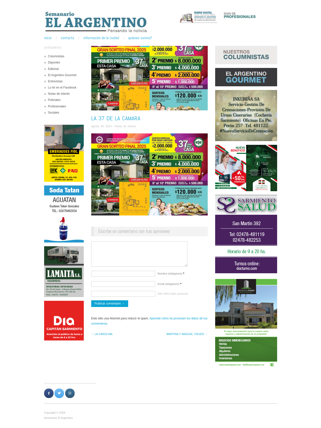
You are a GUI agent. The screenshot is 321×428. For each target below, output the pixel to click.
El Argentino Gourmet (62, 75)
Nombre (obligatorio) (171, 276)
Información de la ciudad (101, 38)
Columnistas (56, 56)
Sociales (53, 112)
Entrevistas (55, 81)
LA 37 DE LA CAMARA (115, 118)
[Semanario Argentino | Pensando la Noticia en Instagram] (70, 393)
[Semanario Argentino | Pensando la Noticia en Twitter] (59, 393)
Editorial (53, 69)
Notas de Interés (59, 93)
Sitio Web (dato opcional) (173, 296)
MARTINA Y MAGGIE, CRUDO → (186, 336)
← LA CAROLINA (102, 336)
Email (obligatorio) (169, 286)
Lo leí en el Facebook (62, 87)
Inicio (48, 38)
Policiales (54, 100)
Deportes (54, 62)
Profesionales (57, 106)
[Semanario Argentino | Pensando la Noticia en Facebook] (49, 393)
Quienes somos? (140, 38)
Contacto (67, 38)
